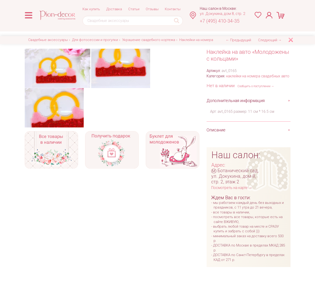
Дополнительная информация (236, 100)
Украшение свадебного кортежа (148, 40)
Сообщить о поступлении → (255, 86)
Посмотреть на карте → (231, 187)
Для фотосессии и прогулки (95, 40)
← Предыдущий (238, 40)
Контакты (172, 9)
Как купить (91, 9)
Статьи (133, 9)
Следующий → (270, 40)
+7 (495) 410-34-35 (219, 21)
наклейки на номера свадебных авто (257, 76)
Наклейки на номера (196, 40)
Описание (216, 129)
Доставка (114, 9)
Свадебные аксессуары (48, 40)
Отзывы (152, 9)
